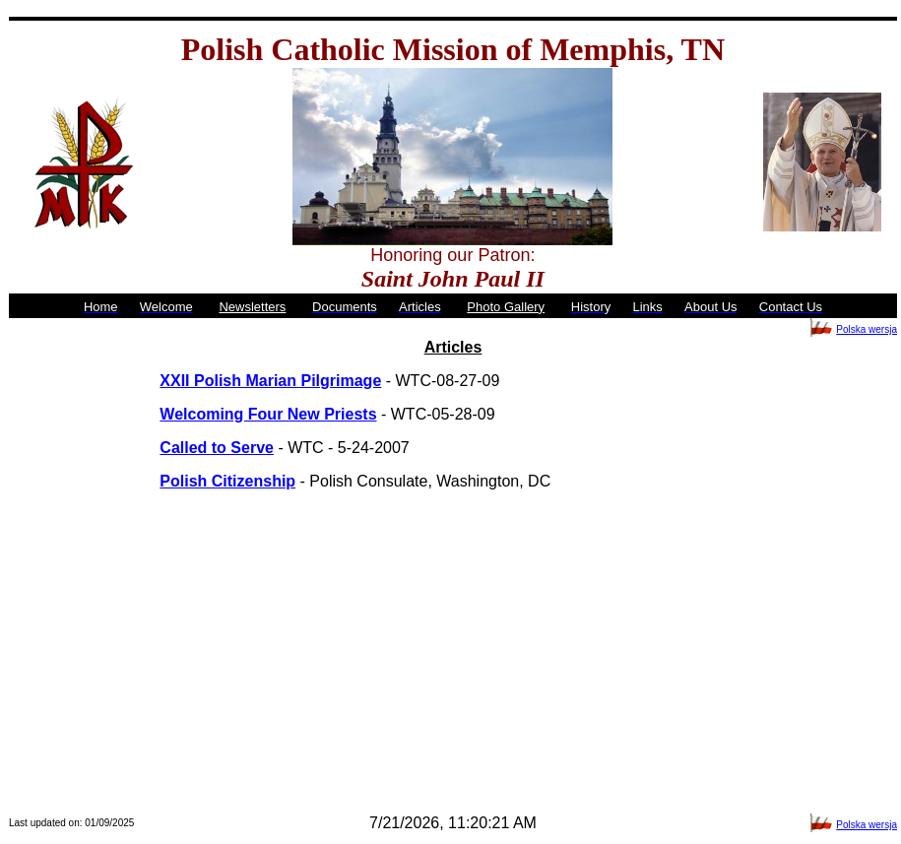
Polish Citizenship (227, 481)
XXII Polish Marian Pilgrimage (270, 380)
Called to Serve (217, 447)
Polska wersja (866, 329)
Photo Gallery (506, 306)
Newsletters (252, 306)
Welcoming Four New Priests (268, 414)
